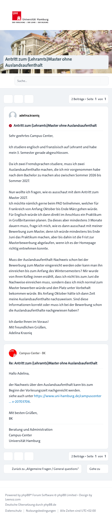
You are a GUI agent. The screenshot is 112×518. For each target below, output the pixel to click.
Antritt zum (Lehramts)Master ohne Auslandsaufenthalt (55, 125)
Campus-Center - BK (32, 353)
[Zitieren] (99, 115)
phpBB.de (50, 504)
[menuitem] (13, 510)
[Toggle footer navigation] (5, 484)
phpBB (25, 495)
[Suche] (96, 80)
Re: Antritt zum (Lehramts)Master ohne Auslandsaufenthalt (53, 363)
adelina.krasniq (29, 115)
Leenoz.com (13, 499)
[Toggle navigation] (107, 15)
